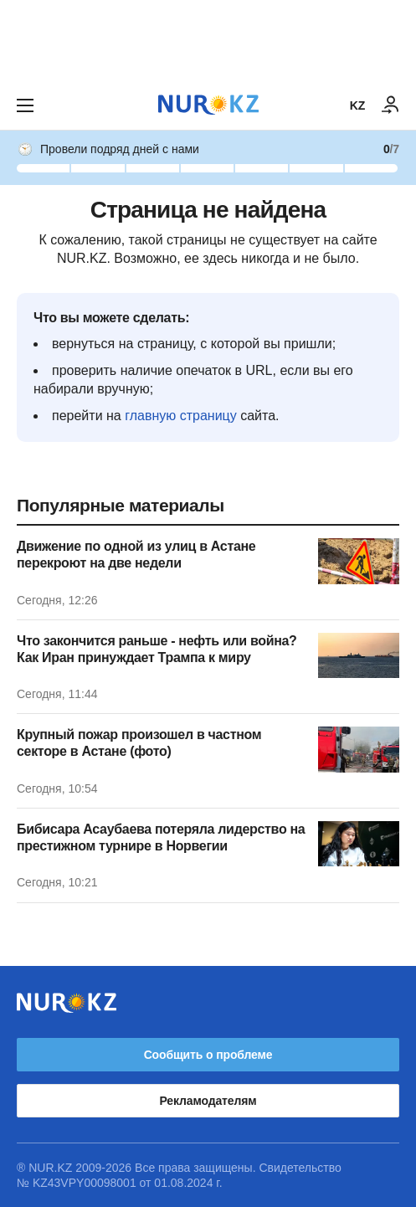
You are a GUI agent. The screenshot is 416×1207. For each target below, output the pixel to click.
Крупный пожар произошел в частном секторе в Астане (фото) (139, 742)
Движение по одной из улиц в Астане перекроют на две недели (136, 554)
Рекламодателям (208, 1100)
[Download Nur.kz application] (208, 40)
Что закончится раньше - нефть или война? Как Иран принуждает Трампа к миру (157, 649)
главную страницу (181, 415)
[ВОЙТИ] (391, 105)
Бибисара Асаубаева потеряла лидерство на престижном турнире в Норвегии (161, 837)
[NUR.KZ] (208, 105)
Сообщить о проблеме (208, 1054)
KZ (357, 105)
